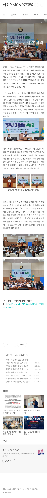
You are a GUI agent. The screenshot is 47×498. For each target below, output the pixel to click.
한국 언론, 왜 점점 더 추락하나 (17, 375)
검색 (36, 5)
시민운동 (9, 355)
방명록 (25, 14)
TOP (42, 490)
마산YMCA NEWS (18, 5)
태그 (36, 14)
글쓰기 (14, 14)
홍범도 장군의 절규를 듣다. (16, 369)
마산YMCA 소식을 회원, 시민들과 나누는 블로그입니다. (18, 454)
